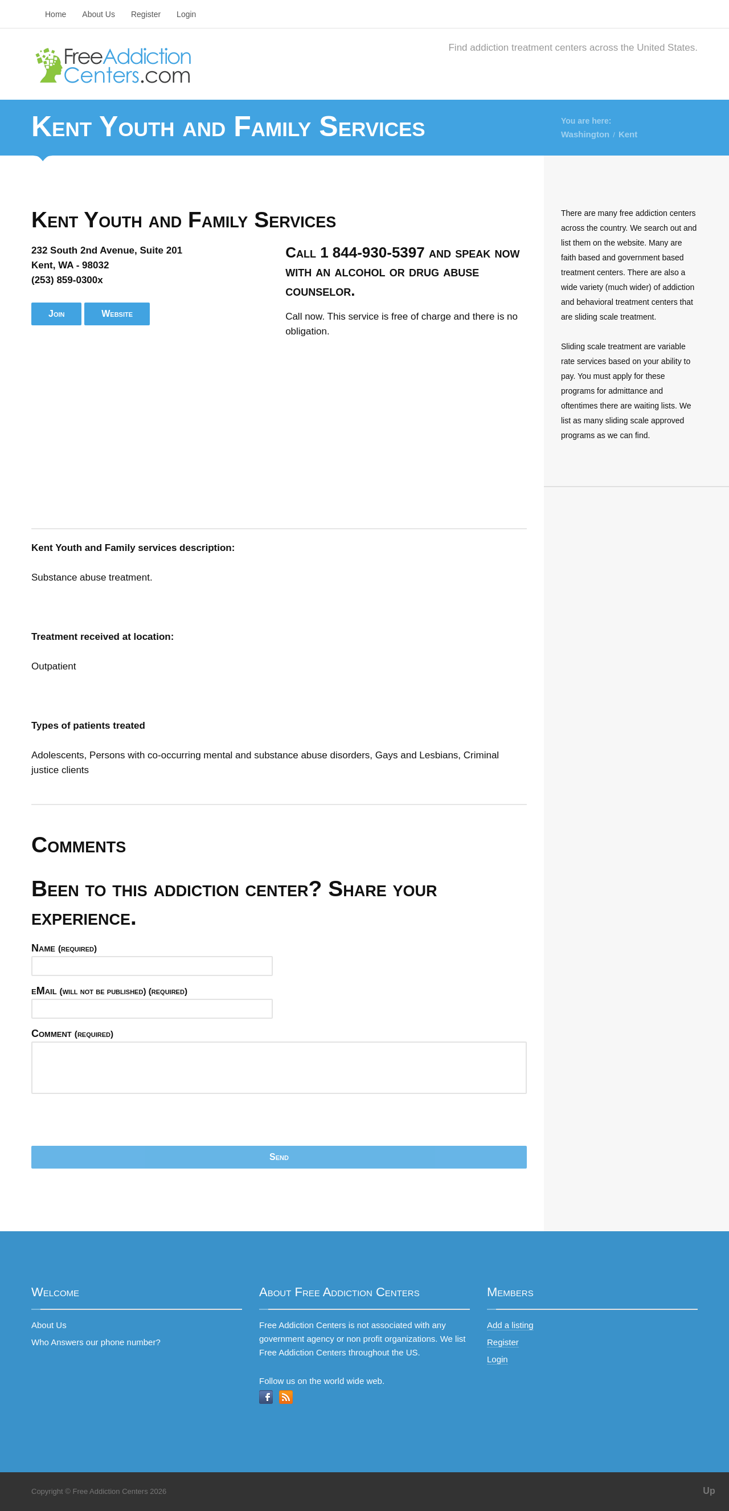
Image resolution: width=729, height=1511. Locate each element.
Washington (585, 134)
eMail (109, 991)
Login (186, 14)
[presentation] (117, 1123)
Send (279, 1157)
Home (55, 14)
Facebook (266, 1397)
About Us (98, 14)
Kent (628, 134)
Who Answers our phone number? (96, 1342)
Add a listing (510, 1325)
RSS (286, 1397)
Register (146, 14)
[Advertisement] (279, 433)
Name (64, 948)
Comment (72, 1033)
